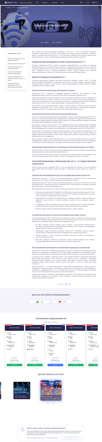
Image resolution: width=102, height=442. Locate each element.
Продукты (46, 2)
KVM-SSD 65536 (14, 328)
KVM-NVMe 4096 (96, 328)
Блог (62, 2)
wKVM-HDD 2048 (34, 328)
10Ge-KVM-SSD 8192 (75, 328)
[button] (97, 346)
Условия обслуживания (52, 437)
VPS (38, 2)
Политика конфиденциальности (35, 437)
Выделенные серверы (27, 2)
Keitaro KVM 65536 (55, 328)
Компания (55, 2)
